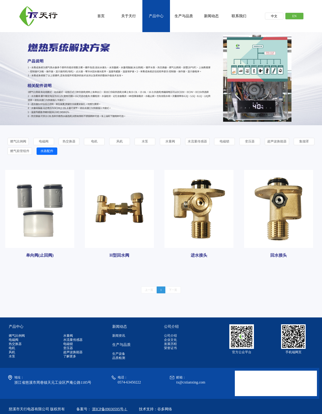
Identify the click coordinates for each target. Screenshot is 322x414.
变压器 (250, 141)
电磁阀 (44, 141)
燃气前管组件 (19, 151)
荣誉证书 (170, 348)
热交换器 (69, 141)
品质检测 (118, 358)
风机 (119, 141)
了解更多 (69, 356)
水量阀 (170, 141)
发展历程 (170, 344)
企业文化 (170, 340)
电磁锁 (224, 141)
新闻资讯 (118, 335)
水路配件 (46, 151)
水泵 (145, 141)
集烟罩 (304, 141)
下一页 (173, 290)
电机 (94, 141)
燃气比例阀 (18, 141)
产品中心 (156, 16)
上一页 (149, 290)
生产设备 (118, 354)
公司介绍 (170, 335)
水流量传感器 (197, 141)
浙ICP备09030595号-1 (109, 409)
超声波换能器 (277, 141)
